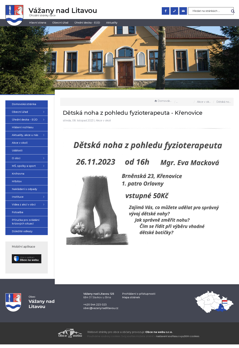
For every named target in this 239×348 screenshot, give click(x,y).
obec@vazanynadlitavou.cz (100, 311)
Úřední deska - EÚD (87, 22)
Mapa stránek (131, 301)
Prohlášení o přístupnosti (138, 297)
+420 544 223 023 (95, 308)
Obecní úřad (60, 22)
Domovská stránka (163, 101)
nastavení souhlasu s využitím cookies (177, 339)
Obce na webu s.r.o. (159, 335)
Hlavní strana (37, 22)
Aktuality (111, 22)
